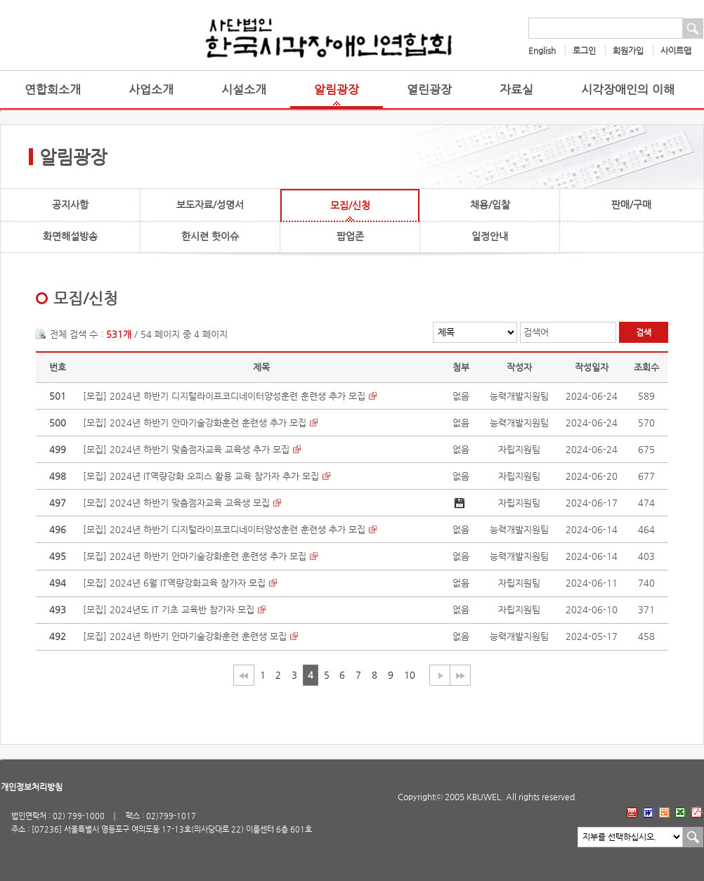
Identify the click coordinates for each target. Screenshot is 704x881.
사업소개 (151, 89)
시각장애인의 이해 (627, 89)
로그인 (584, 51)
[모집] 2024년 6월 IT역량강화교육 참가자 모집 (174, 582)
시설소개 (243, 89)
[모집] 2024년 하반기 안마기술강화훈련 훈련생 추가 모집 (194, 422)
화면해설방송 (70, 236)
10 (409, 675)
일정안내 (489, 236)
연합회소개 (53, 89)
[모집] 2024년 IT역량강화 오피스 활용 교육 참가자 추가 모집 (201, 476)
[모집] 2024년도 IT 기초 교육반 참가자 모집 (168, 609)
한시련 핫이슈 (210, 236)
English (542, 51)
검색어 (536, 332)
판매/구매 (631, 204)
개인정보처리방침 (32, 787)
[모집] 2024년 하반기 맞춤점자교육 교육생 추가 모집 (186, 449)
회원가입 (628, 51)
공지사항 (70, 204)
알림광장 (336, 89)
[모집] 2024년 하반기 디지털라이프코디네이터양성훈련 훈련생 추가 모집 (224, 396)
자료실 (516, 89)
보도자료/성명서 (210, 204)
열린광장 (429, 89)
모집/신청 (350, 205)
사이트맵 (675, 51)
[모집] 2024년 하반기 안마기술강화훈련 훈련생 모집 (185, 636)
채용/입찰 (490, 204)
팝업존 (350, 236)
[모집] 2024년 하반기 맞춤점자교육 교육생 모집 (176, 502)
